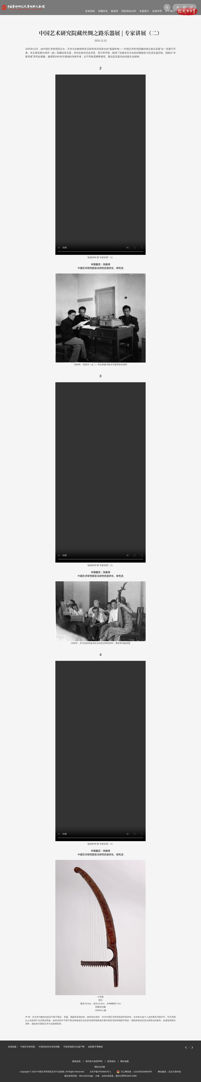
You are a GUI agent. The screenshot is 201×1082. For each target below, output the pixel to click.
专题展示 (107, 7)
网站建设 (162, 1071)
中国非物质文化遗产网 (73, 1046)
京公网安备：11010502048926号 (136, 1071)
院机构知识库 (91, 7)
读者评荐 (120, 7)
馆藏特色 (66, 7)
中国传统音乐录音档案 (49, 1046)
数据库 (77, 7)
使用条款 (111, 1061)
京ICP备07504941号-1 (100, 1071)
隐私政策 (76, 1061)
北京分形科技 (174, 1071)
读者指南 (53, 7)
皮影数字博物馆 (95, 1046)
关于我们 (133, 7)
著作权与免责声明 (93, 1061)
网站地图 (124, 1061)
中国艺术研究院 (27, 1046)
